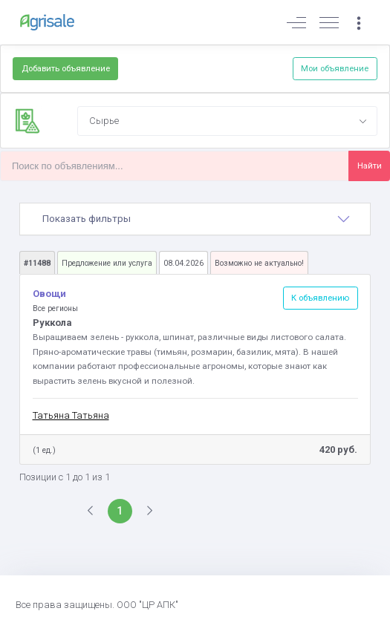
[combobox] (227, 121)
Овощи (49, 293)
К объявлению (320, 298)
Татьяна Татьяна (71, 415)
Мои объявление (334, 68)
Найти (369, 165)
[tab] (195, 219)
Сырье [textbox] (104, 120)
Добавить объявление (66, 68)
